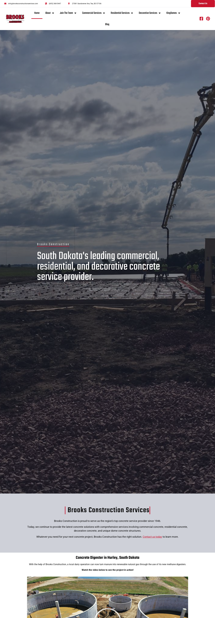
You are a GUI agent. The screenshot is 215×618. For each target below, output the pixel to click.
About (49, 13)
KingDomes (173, 13)
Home (37, 13)
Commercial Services (93, 13)
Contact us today (152, 536)
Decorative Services (150, 13)
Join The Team (68, 13)
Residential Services (122, 13)
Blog (107, 24)
